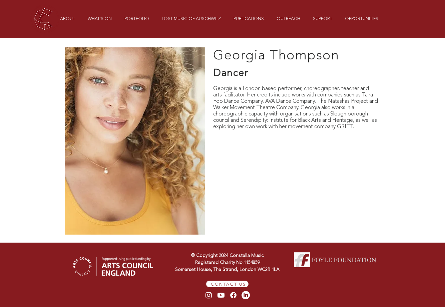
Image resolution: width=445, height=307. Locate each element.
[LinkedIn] (246, 295)
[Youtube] (221, 295)
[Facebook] (233, 295)
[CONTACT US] (227, 284)
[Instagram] (208, 295)
